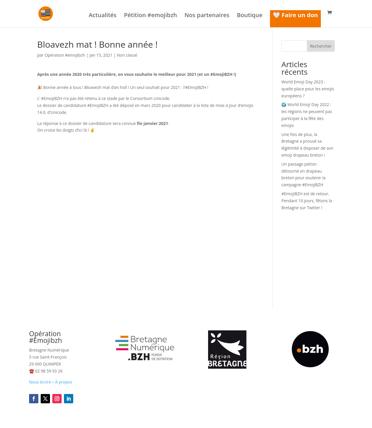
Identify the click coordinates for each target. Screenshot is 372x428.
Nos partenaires (207, 16)
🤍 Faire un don (295, 15)
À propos (63, 382)
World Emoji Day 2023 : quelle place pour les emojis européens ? (307, 89)
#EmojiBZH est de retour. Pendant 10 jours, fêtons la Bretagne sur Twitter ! (306, 200)
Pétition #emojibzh (150, 16)
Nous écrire (40, 382)
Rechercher (321, 46)
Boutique (249, 16)
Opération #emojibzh (65, 55)
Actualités (103, 16)
